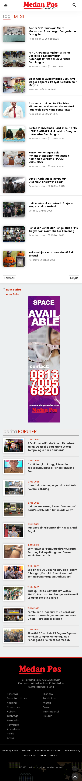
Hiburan (47, 716)
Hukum (11, 711)
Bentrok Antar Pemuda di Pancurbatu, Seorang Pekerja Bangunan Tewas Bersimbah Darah (52, 552)
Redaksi (26, 750)
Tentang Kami (10, 750)
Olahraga (12, 716)
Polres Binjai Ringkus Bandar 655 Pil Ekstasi (51, 254)
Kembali (9, 278)
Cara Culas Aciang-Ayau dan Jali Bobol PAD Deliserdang (53, 487)
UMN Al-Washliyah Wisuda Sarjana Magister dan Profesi (51, 205)
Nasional (12, 703)
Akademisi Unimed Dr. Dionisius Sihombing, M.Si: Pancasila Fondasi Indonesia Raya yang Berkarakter (51, 106)
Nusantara (35, 89)
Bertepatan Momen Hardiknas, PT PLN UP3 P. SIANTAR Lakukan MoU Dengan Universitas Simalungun (53, 131)
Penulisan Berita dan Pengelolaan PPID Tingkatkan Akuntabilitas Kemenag (53, 229)
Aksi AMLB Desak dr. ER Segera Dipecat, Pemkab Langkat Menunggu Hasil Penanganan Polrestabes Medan (53, 636)
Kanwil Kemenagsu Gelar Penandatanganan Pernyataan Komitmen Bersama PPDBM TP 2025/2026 (49, 157)
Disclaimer (30, 755)
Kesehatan (13, 720)
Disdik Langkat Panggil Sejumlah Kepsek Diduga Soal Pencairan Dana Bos (51, 468)
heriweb (59, 767)
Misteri (47, 703)
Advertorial (13, 729)
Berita (32, 210)
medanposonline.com (38, 767)
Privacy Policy (72, 750)
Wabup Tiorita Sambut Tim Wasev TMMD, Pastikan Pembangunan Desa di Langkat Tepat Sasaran (53, 594)
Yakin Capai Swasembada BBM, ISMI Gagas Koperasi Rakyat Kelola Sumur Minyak (53, 82)
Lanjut (74, 278)
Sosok (46, 707)
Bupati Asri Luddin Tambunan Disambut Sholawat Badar (47, 180)
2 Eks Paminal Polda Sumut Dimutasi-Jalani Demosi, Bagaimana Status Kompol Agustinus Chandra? (51, 447)
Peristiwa (34, 259)
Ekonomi (48, 694)
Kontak (54, 755)
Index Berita (13, 289)
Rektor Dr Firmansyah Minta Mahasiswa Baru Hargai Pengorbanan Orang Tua (53, 31)
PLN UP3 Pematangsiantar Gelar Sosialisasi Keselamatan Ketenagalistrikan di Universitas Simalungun (49, 57)
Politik (10, 733)
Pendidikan (35, 38)
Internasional (51, 711)
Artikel (10, 738)
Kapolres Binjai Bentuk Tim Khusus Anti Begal (52, 529)
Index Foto (12, 294)
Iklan (43, 755)
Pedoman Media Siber (48, 750)
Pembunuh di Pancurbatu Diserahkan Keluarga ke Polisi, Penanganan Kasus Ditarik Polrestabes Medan (52, 615)
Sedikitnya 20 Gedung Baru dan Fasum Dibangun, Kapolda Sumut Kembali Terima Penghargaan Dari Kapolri (52, 573)
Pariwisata (13, 725)
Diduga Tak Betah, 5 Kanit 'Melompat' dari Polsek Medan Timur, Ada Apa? (52, 508)
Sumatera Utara (38, 66)
